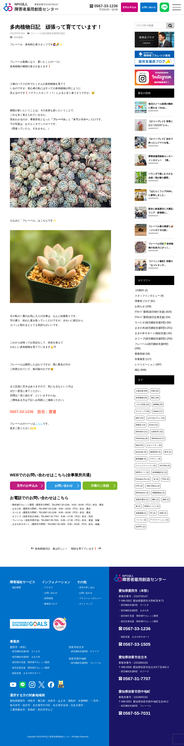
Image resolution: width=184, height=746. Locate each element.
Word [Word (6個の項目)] (139, 445)
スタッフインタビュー (149, 295)
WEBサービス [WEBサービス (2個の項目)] (151, 506)
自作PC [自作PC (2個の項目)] (140, 527)
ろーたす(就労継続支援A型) (153, 322)
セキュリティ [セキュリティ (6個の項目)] (154, 445)
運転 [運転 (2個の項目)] (155, 499)
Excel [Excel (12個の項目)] (153, 425)
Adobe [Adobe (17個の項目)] (157, 411)
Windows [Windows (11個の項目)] (141, 432)
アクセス (48, 587)
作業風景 (143, 359)
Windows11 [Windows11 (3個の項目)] (142, 493)
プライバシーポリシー (90, 598)
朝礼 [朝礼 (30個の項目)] (155, 398)
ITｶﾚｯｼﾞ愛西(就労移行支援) (153, 311)
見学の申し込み (87, 587)
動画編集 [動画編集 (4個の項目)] (141, 459)
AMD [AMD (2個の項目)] (162, 513)
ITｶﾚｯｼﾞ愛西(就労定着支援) (152, 317)
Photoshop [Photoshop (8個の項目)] (142, 438)
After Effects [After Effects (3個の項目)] (153, 486)
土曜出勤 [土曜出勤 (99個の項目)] (141, 391)
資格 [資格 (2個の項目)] (165, 499)
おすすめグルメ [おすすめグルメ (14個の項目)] (156, 418)
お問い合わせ (64, 485)
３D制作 (141, 290)
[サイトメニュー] (176, 7)
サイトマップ (85, 604)
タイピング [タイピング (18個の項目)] (142, 411)
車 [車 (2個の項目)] (138, 506)
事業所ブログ (50, 604)
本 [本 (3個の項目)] (156, 479)
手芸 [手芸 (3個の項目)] (165, 479)
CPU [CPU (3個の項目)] (139, 486)
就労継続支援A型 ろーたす (26, 651)
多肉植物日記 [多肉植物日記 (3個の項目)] (159, 472)
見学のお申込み (27, 485)
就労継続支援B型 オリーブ (85, 651)
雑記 (63, 33)
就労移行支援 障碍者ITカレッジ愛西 (30, 662)
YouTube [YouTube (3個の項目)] (165, 465)
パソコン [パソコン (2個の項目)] (141, 520)
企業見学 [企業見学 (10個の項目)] (157, 432)
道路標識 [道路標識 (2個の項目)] (141, 513)
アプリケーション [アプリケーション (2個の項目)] (159, 520)
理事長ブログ (145, 301)
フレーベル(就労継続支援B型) (45, 33)
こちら (39, 423)
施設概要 (16, 587)
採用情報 (48, 598)
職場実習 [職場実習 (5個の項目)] (155, 452)
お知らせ (143, 306)
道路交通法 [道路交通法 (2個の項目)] (142, 499)
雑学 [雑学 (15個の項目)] (140, 418)
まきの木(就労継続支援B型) (153, 328)
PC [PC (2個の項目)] (153, 513)
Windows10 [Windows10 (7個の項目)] (157, 438)
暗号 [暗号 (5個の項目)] (168, 452)
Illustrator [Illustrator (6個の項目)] (141, 452)
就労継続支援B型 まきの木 (26, 657)
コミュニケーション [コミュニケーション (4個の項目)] (146, 465)
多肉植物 (18, 37)
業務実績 (142, 353)
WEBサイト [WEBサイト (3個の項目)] (142, 472)
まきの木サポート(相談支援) (153, 333)
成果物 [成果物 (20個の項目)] (158, 404)
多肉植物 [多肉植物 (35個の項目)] (141, 398)
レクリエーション (148, 364)
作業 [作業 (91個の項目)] (155, 391)
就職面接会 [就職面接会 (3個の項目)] (158, 493)
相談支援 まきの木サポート (26, 673)
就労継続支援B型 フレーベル (86, 663)
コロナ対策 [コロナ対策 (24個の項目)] (142, 404)
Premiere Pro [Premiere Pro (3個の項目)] (143, 479)
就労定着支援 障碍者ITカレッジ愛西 (30, 667)
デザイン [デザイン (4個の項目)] (155, 459)
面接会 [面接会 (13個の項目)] (140, 425)
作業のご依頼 (100, 485)
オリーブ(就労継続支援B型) (153, 338)
